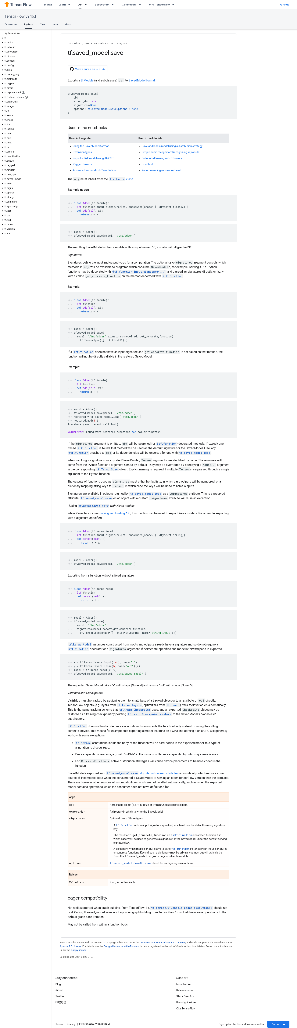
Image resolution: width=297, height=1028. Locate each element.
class (121, 179)
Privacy (71, 1024)
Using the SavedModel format (91, 146)
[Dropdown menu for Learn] (70, 4)
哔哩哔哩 (60, 1002)
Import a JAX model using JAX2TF (93, 158)
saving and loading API (115, 513)
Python (123, 43)
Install (48, 4)
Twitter (59, 996)
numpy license (78, 950)
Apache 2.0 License (70, 946)
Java (55, 24)
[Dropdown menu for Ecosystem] (113, 4)
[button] (24, 38)
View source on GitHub (87, 69)
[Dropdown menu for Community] (141, 4)
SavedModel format (142, 80)
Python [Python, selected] (28, 24)
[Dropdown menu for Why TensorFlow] (174, 4)
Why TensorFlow (159, 4)
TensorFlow (74, 43)
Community (129, 4)
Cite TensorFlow (185, 1008)
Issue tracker (184, 984)
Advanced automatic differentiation (94, 170)
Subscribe (278, 1024)
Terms (59, 1024)
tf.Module (87, 80)
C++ (42, 24)
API (87, 43)
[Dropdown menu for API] (86, 4)
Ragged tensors (82, 164)
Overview (11, 24)
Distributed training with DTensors (162, 158)
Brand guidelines (186, 1002)
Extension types (82, 152)
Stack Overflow (185, 996)
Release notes (184, 990)
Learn (62, 4)
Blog (58, 984)
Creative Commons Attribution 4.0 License (162, 942)
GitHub (284, 4)
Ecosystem (102, 4)
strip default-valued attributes (159, 773)
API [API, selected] (80, 4)
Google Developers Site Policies (121, 946)
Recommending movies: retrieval (161, 170)
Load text (147, 164)
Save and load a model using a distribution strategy (172, 146)
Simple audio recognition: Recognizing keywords (170, 152)
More (68, 24)
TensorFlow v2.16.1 (20, 16)
